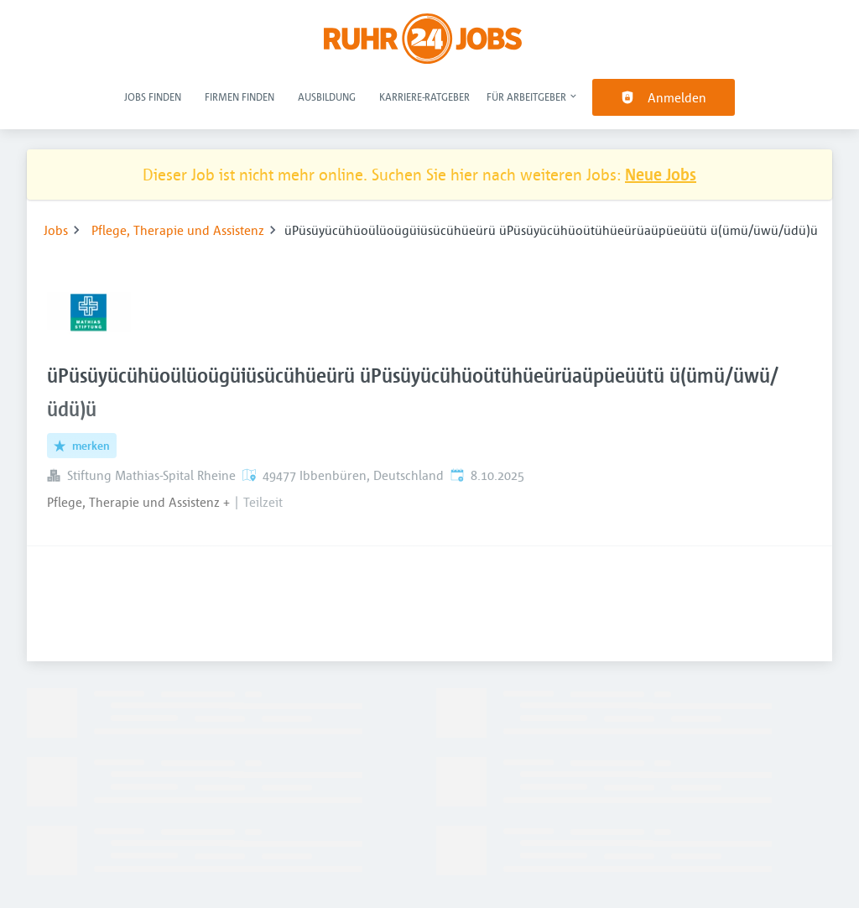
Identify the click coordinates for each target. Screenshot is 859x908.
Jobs (56, 230)
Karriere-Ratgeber (424, 96)
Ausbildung (327, 96)
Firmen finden (239, 96)
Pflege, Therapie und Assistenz (177, 230)
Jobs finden (152, 96)
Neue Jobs (660, 174)
